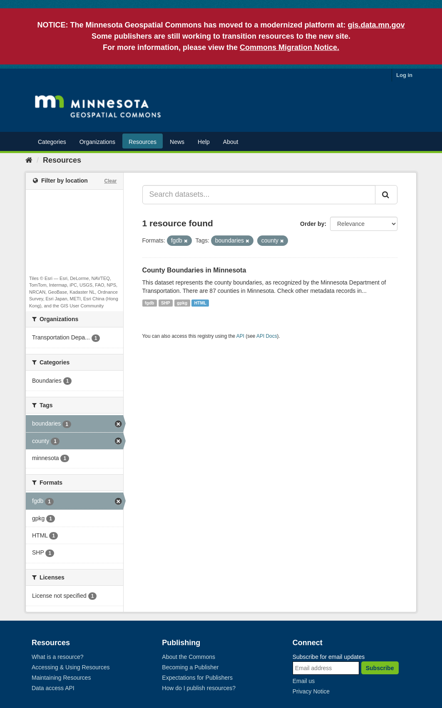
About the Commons (188, 657)
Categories (52, 142)
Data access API (53, 688)
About (230, 142)
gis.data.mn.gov (376, 25)
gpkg (182, 302)
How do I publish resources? (199, 688)
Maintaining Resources (61, 677)
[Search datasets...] (259, 194)
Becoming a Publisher (190, 667)
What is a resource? (58, 657)
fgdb (149, 302)
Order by (312, 223)
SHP (165, 302)
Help (204, 142)
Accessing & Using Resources (71, 667)
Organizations (97, 142)
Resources (142, 142)
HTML (200, 302)
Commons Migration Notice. (289, 47)
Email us (304, 681)
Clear (110, 181)
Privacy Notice (311, 691)
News (177, 142)
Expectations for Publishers (197, 677)
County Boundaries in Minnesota (194, 270)
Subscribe (380, 668)
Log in (404, 75)
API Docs (266, 336)
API (240, 336)
